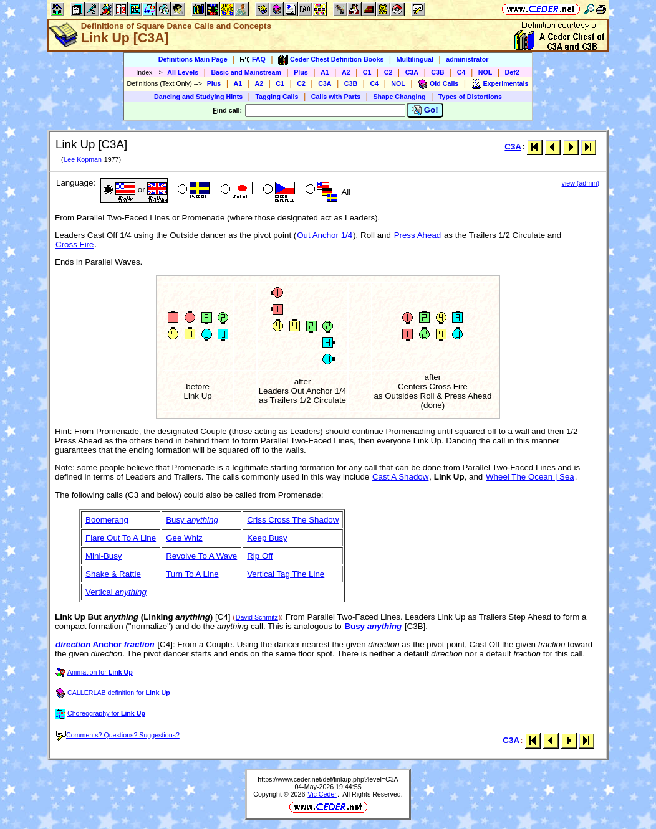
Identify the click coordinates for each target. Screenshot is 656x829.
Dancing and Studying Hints (198, 96)
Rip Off (260, 556)
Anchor (105, 644)
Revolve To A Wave (201, 556)
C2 (388, 72)
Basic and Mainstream (246, 72)
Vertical (116, 592)
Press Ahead (417, 235)
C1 (367, 72)
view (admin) (580, 183)
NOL (485, 72)
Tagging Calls (276, 96)
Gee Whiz (184, 537)
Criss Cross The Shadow (293, 519)
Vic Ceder (322, 794)
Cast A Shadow (400, 476)
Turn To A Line (192, 574)
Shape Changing (399, 96)
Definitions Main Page (193, 59)
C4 (461, 72)
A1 (325, 72)
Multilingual (415, 59)
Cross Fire (74, 244)
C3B (437, 72)
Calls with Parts (335, 96)
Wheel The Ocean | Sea (530, 476)
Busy (192, 519)
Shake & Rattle (113, 574)
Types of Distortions (470, 96)
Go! (425, 110)
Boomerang (106, 519)
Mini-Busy (103, 556)
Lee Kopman (82, 159)
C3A (411, 72)
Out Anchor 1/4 (324, 235)
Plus (301, 72)
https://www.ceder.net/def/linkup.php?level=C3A (328, 779)
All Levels (182, 72)
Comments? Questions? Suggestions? (118, 735)
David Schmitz (257, 617)
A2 (346, 72)
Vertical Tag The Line (285, 574)
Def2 (512, 72)
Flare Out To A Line (120, 537)
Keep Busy (267, 537)
